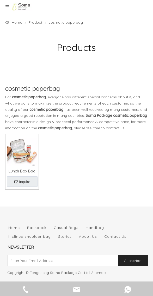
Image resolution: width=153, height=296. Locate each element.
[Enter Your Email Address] (61, 260)
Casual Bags (66, 227)
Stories (65, 236)
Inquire (22, 182)
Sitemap (98, 272)
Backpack (36, 227)
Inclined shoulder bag (29, 236)
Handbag (95, 227)
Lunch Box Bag (22, 171)
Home (14, 227)
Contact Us (115, 236)
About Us (88, 236)
